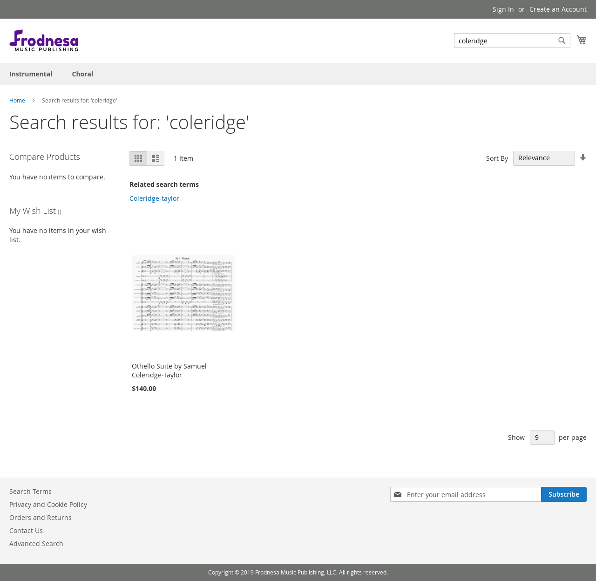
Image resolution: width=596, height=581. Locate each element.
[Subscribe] (564, 494)
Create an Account (558, 9)
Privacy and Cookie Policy (48, 504)
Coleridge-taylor (154, 198)
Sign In (503, 9)
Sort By (497, 157)
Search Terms (30, 491)
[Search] (562, 40)
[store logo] (43, 40)
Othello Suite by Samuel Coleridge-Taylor (169, 370)
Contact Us (26, 530)
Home (17, 100)
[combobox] (512, 40)
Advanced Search (36, 543)
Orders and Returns (40, 517)
